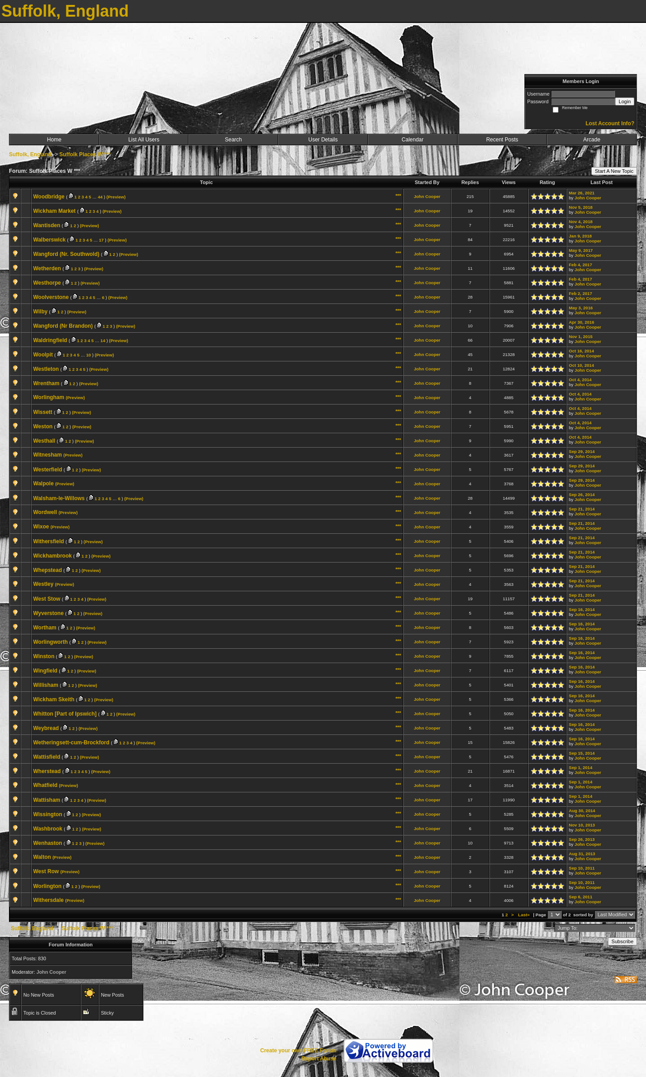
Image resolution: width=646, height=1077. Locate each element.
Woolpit (43, 355)
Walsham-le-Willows (59, 498)
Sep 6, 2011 (580, 896)
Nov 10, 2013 (582, 824)
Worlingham (48, 397)
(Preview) (116, 196)
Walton (42, 857)
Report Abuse (318, 1058)
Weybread (46, 728)
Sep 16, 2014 (582, 609)
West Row (46, 871)
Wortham (45, 627)
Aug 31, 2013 (582, 853)
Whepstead (47, 570)
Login (625, 101)
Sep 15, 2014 (582, 753)
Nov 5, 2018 (581, 207)
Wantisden (46, 225)
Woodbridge (49, 196)
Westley (43, 584)
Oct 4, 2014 (580, 379)
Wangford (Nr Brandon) (63, 326)
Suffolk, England (30, 154)
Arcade (591, 139)
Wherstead (47, 771)
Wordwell (45, 512)
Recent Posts (502, 139)
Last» (524, 914)
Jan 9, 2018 (580, 235)
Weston (42, 426)
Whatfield (45, 785)
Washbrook (47, 829)
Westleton (46, 369)
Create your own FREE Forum (298, 1050)
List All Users (143, 139)
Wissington (47, 814)
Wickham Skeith (53, 699)
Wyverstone (48, 613)
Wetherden (47, 268)
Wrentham (46, 383)
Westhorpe (47, 283)
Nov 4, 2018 (581, 221)
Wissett (42, 412)
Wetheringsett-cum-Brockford (71, 742)
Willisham (45, 685)
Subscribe (622, 941)
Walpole (43, 483)
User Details (322, 139)
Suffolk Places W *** (84, 154)
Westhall (44, 441)
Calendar (412, 139)
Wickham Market (54, 211)
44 (100, 196)
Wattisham (46, 800)
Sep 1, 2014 (580, 767)
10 (88, 354)
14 (102, 340)
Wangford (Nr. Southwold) (66, 254)
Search (233, 139)
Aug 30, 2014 (582, 810)
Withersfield (48, 541)
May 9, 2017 (581, 250)
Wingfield (45, 671)
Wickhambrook (52, 556)
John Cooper (427, 196)
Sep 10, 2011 (582, 868)
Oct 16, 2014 (581, 350)
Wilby (40, 311)
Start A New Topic (614, 171)
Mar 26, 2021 (581, 192)
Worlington (47, 886)
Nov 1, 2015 (581, 336)
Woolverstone (51, 297)
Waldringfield (50, 340)
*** (398, 195)
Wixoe (41, 526)
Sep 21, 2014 (582, 508)
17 (101, 239)
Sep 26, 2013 (582, 839)
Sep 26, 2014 (582, 494)
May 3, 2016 (581, 307)
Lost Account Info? (609, 123)
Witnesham (47, 455)
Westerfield (47, 469)
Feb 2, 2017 (580, 293)
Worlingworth (50, 642)
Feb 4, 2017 (580, 264)
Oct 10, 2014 (581, 365)
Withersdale (48, 900)
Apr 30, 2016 (581, 322)
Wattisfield (46, 757)
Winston (43, 656)
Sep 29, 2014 (582, 451)
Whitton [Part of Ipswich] (64, 714)
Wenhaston (47, 843)
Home (54, 139)
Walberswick (49, 240)
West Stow (46, 599)
